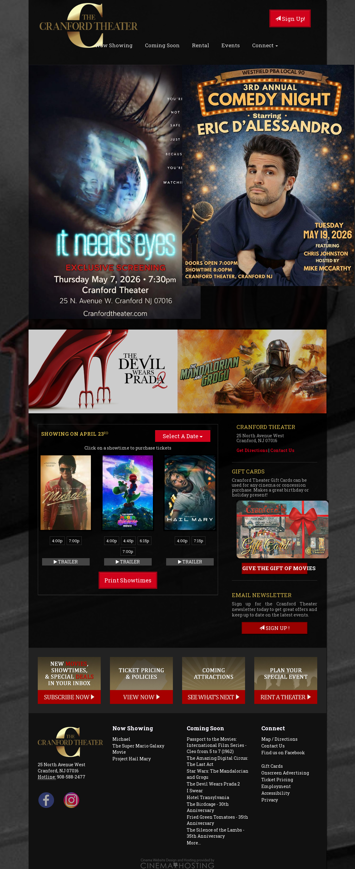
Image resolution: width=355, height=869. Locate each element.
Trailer (66, 562)
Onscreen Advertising (285, 773)
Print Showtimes (127, 580)
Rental (200, 45)
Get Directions (251, 450)
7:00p (74, 540)
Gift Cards (272, 766)
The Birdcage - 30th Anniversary (208, 807)
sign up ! (274, 627)
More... (194, 843)
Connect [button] (265, 45)
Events (230, 45)
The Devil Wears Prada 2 (213, 784)
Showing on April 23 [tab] (74, 434)
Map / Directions (279, 739)
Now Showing (114, 45)
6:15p (144, 540)
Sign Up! (290, 18)
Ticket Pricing (277, 779)
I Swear (195, 791)
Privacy (269, 800)
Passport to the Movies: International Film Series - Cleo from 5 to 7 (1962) (217, 745)
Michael (121, 739)
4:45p (128, 540)
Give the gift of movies (274, 568)
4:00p (57, 540)
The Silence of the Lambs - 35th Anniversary (215, 833)
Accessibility (275, 793)
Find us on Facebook (283, 752)
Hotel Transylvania (208, 797)
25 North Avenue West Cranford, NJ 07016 (61, 768)
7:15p (198, 540)
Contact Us (282, 450)
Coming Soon (162, 45)
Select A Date (183, 436)
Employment (276, 786)
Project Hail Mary (131, 759)
